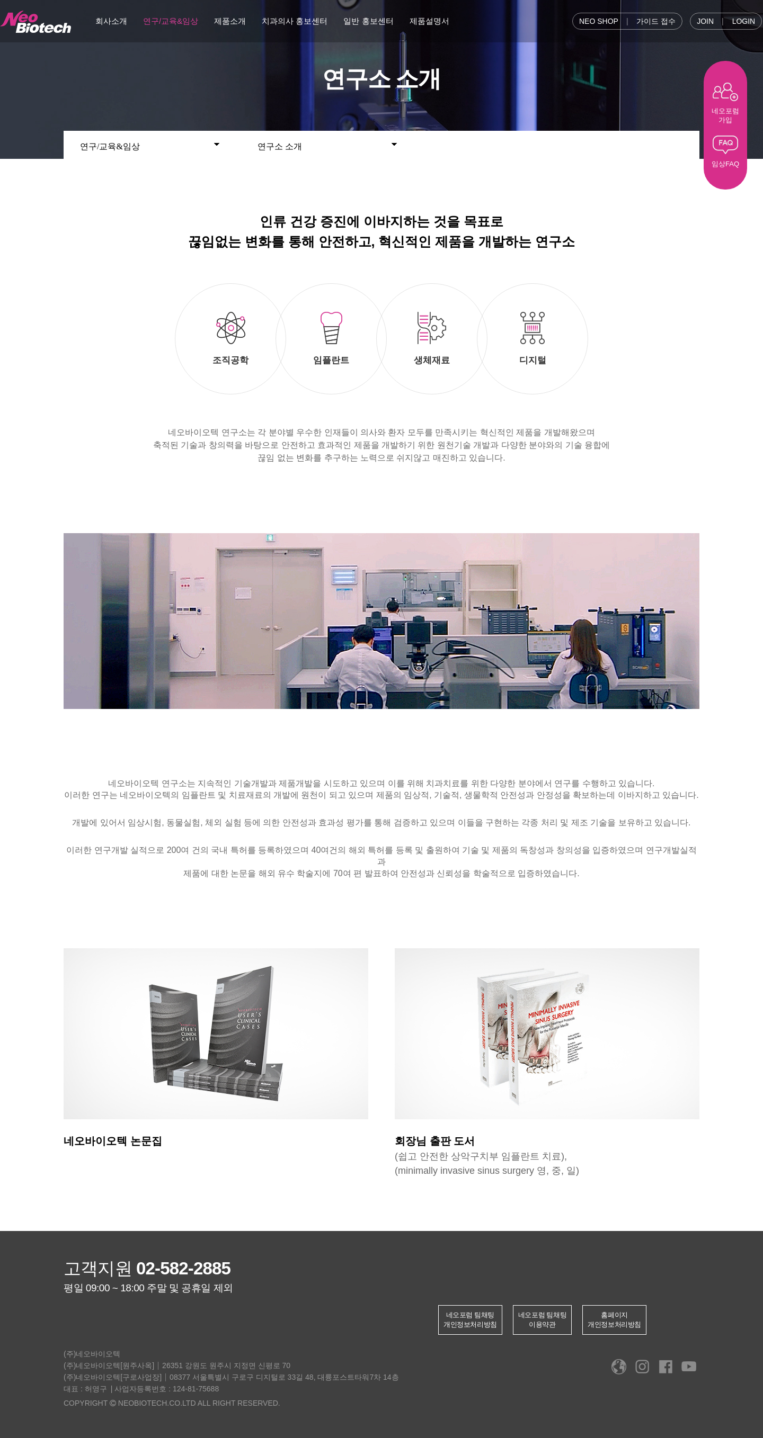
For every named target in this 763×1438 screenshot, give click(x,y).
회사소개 (111, 20)
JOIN (705, 21)
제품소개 (230, 20)
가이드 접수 (656, 21)
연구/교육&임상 (170, 20)
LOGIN (744, 21)
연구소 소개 (327, 144)
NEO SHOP (598, 21)
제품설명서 (429, 20)
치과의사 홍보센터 (294, 20)
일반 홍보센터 (368, 20)
